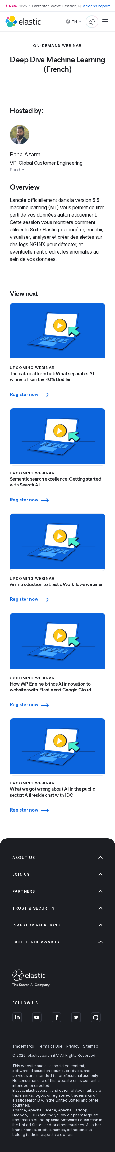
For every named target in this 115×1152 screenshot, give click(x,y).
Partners (57, 891)
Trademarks (23, 1046)
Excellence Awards (57, 942)
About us (57, 857)
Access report (96, 5)
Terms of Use (50, 1046)
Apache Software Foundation (71, 1120)
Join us (57, 874)
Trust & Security (57, 908)
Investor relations (57, 925)
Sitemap (90, 1046)
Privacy (72, 1046)
